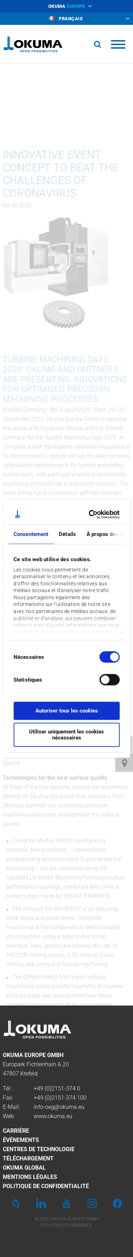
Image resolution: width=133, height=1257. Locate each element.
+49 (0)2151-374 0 (57, 1088)
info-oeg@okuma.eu (59, 1107)
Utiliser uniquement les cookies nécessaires (66, 734)
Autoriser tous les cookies (66, 711)
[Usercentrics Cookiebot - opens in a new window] (91, 514)
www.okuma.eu (53, 1116)
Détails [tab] (67, 534)
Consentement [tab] (30, 534)
